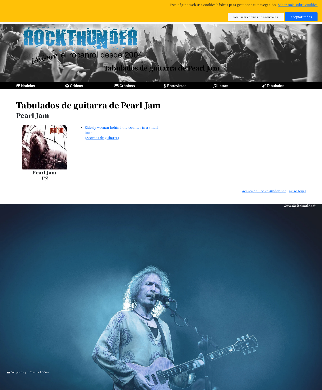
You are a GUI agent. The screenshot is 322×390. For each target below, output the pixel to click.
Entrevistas (176, 86)
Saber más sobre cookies (298, 4)
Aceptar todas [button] (301, 16)
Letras (222, 86)
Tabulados (275, 86)
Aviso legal (297, 191)
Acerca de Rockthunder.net (264, 191)
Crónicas (127, 86)
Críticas (76, 86)
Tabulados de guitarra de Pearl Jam (88, 105)
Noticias (28, 86)
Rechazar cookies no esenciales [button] (255, 17)
